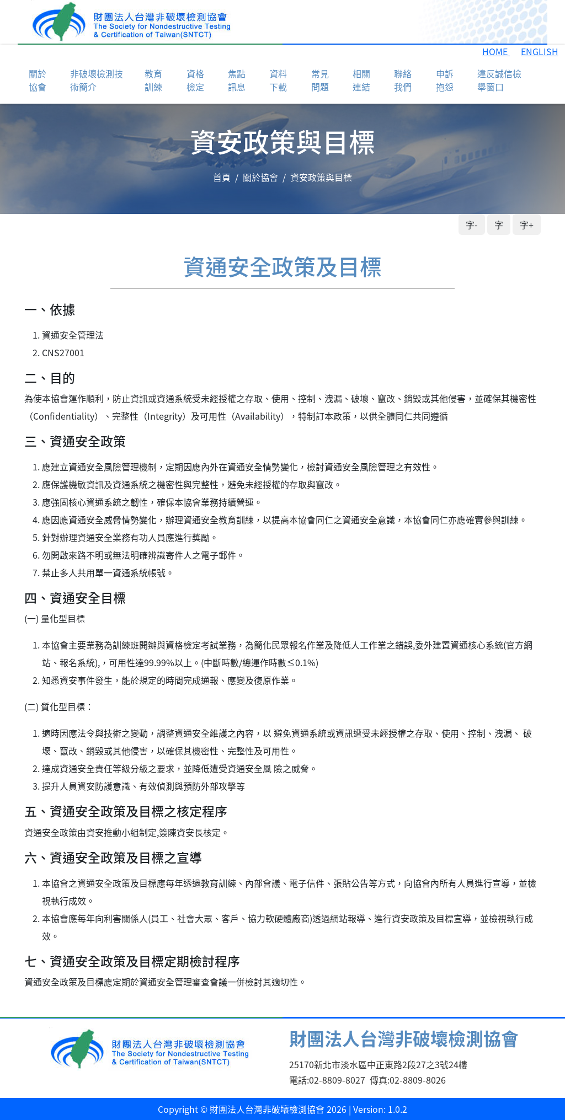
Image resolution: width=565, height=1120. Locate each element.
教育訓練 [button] (153, 80)
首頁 (222, 177)
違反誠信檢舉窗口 (499, 80)
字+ (527, 224)
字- (472, 224)
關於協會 (260, 177)
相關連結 (361, 80)
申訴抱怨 (445, 80)
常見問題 (320, 80)
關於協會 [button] (37, 80)
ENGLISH (539, 51)
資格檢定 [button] (195, 80)
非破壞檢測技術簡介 (96, 80)
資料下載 (278, 80)
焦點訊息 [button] (237, 80)
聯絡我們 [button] (403, 80)
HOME (496, 51)
